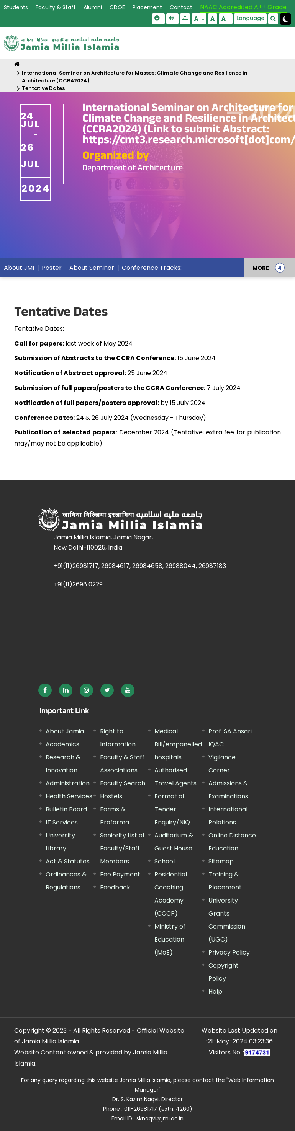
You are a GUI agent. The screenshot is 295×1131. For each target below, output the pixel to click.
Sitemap (221, 861)
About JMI (19, 267)
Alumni (93, 7)
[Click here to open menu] (285, 44)
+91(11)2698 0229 (78, 584)
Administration (68, 783)
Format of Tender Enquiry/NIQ (172, 809)
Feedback (115, 887)
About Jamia (65, 731)
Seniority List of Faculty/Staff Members (122, 848)
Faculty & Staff (56, 7)
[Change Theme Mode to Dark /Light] (285, 19)
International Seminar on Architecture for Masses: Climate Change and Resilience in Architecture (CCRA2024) (134, 76)
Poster (52, 267)
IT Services (62, 822)
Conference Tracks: (152, 267)
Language (250, 18)
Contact (181, 7)
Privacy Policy (229, 952)
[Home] (17, 64)
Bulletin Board (66, 809)
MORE (260, 268)
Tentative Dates (43, 88)
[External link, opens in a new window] (45, 690)
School (164, 861)
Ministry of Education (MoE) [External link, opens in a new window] (169, 939)
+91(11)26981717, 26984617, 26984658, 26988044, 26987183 (140, 565)
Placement (147, 7)
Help (215, 991)
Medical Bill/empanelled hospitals (178, 744)
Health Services (69, 796)
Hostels (111, 796)
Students (16, 7)
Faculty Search (122, 783)
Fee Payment (120, 874)
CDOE (117, 7)
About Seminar (91, 267)
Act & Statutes (68, 861)
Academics (62, 744)
